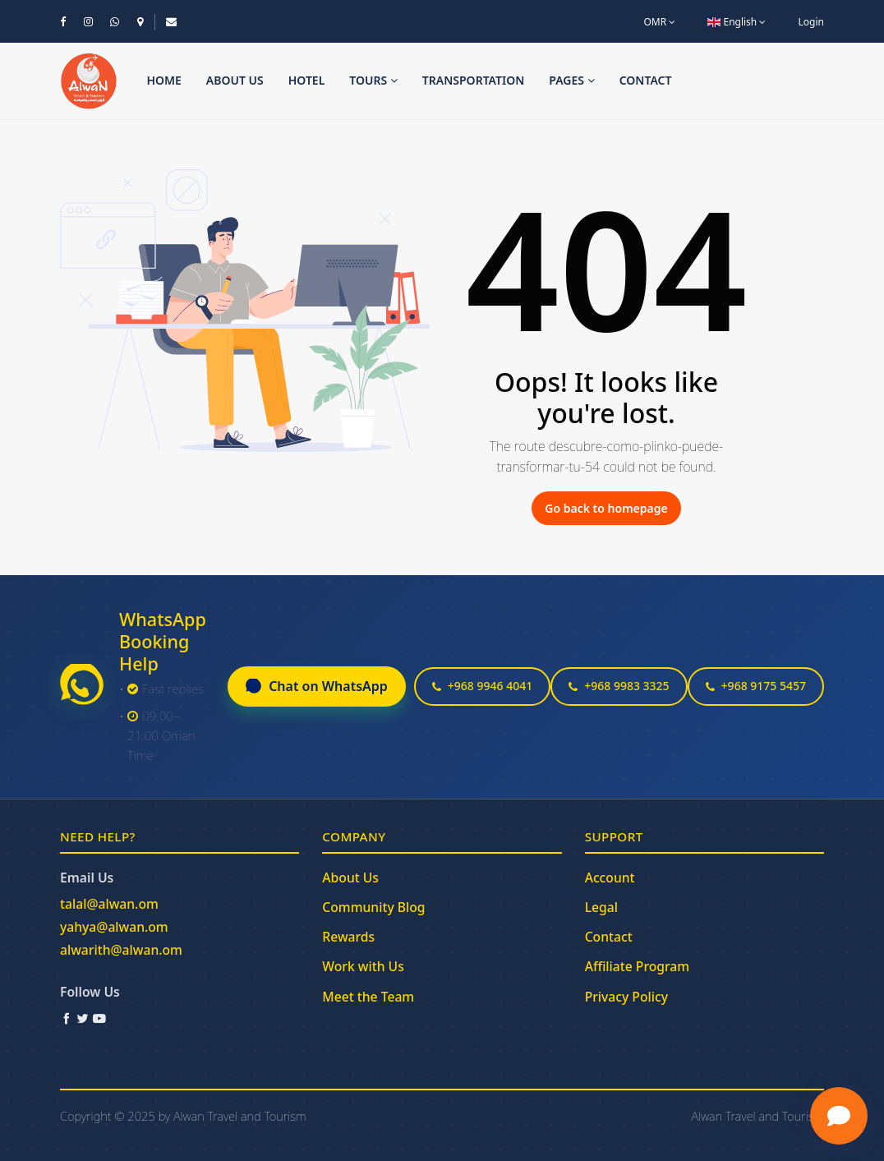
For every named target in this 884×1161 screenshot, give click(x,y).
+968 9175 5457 (756, 685)
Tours (373, 80)
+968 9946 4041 (482, 685)
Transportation (473, 80)
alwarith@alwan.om (121, 950)
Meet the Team (368, 997)
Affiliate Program (637, 966)
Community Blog (373, 907)
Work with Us (362, 966)
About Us (350, 877)
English (736, 22)
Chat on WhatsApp (317, 686)
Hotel (306, 80)
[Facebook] (66, 1018)
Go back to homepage (606, 508)
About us (235, 80)
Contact (645, 80)
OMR (659, 22)
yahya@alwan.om (114, 927)
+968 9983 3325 (619, 685)
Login (811, 22)
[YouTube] (99, 1018)
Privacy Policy (626, 997)
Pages (571, 80)
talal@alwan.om (109, 904)
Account (610, 877)
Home (163, 80)
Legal (601, 907)
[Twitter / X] (83, 1018)
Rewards (348, 937)
